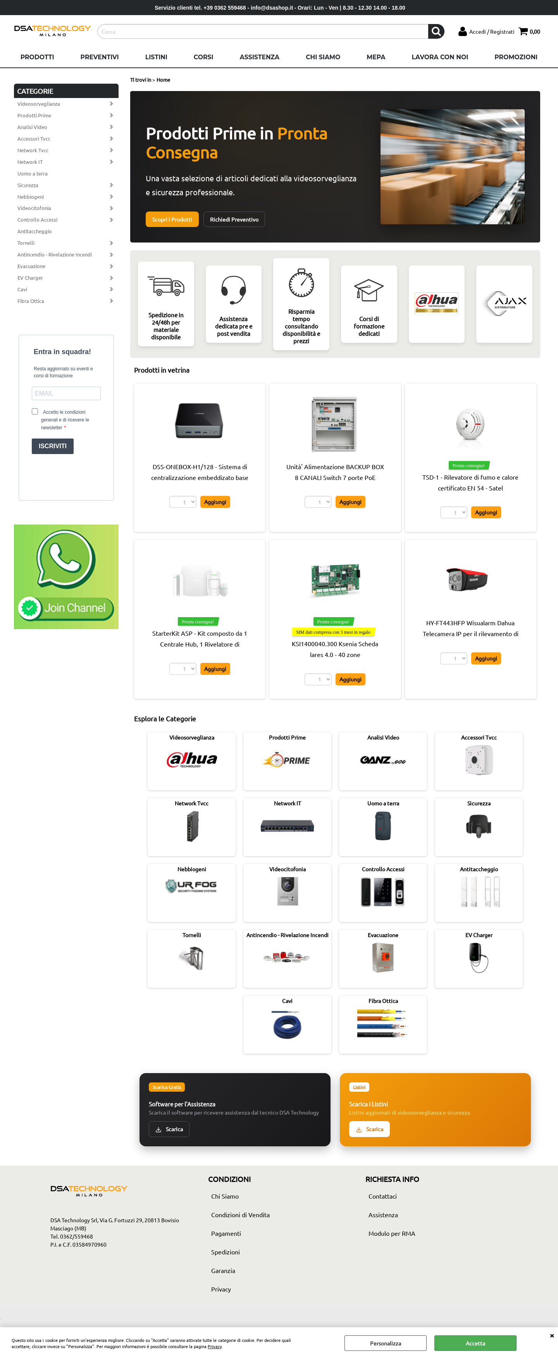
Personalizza (385, 1343)
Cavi (22, 289)
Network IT (30, 161)
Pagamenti (226, 1233)
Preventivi (100, 57)
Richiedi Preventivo (234, 219)
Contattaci (383, 1196)
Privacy (215, 1346)
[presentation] (66, 475)
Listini (156, 57)
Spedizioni (225, 1252)
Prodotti (37, 57)
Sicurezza (27, 185)
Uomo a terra (32, 173)
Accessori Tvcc (33, 138)
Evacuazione (31, 266)
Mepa (376, 57)
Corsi (204, 57)
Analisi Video (32, 127)
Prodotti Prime (34, 115)
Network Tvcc (32, 150)
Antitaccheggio (34, 231)
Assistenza (259, 57)
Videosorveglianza (38, 103)
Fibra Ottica (30, 301)
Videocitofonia (34, 208)
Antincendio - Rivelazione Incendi (54, 254)
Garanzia (223, 1270)
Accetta (475, 1343)
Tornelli (25, 242)
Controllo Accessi (37, 219)
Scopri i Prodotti (172, 219)
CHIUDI (551, 1335)
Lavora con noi (440, 57)
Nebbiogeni (30, 196)
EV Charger (30, 277)
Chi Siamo (323, 57)
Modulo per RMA (392, 1233)
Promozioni (515, 57)
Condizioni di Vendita (240, 1214)
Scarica (169, 1129)
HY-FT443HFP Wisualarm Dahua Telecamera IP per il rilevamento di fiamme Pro (470, 633)
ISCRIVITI (53, 446)
